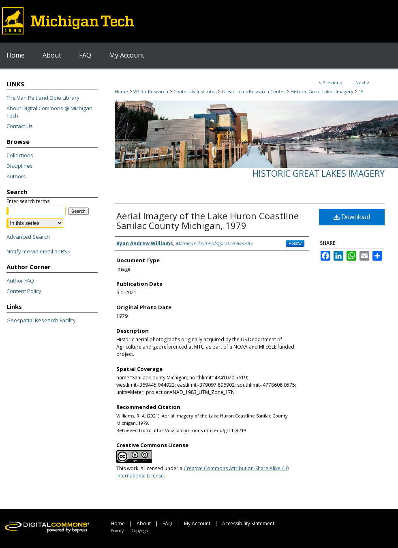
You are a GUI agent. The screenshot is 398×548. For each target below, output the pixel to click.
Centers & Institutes (194, 91)
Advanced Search (28, 236)
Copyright (140, 530)
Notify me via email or (38, 251)
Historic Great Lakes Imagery (322, 91)
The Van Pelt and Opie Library (42, 97)
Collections (19, 155)
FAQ (167, 523)
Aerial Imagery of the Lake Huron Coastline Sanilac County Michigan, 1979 (207, 220)
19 (361, 91)
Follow (295, 243)
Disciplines (19, 165)
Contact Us (19, 126)
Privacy (117, 530)
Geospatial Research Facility (41, 320)
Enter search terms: (28, 201)
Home (121, 91)
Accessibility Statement (248, 523)
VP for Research (150, 91)
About (144, 523)
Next (360, 82)
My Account (197, 523)
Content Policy (23, 291)
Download (352, 217)
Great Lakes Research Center (253, 91)
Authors (16, 176)
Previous (332, 82)
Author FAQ (20, 280)
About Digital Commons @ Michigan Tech (49, 112)
